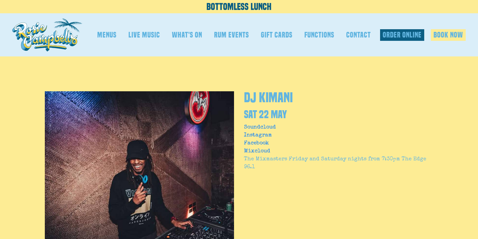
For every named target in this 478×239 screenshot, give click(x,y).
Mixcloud (257, 151)
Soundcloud (260, 127)
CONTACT (358, 35)
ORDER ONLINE (402, 35)
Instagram (258, 135)
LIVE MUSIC (144, 35)
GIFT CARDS (276, 35)
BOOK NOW (448, 35)
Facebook (256, 143)
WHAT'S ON (187, 35)
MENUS (107, 35)
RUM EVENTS (231, 35)
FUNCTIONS (319, 35)
